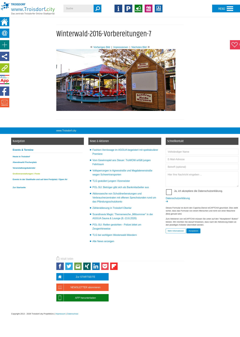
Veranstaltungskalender (24, 168)
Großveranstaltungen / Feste (26, 174)
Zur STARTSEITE (75, 276)
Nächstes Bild (139, 47)
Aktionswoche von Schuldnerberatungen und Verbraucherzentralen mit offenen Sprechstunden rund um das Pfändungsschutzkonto (124, 197)
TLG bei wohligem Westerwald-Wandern (114, 235)
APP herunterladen (76, 297)
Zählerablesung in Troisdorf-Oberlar (112, 208)
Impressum (60, 314)
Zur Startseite (19, 187)
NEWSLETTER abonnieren (78, 287)
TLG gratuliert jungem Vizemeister (111, 181)
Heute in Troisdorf (21, 156)
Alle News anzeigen (103, 241)
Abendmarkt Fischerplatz (25, 162)
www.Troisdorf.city (66, 130)
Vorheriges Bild (101, 47)
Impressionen (120, 47)
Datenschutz (72, 314)
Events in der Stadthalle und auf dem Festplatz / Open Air (40, 179)
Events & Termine (23, 150)
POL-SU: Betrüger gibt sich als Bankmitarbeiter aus (120, 187)
